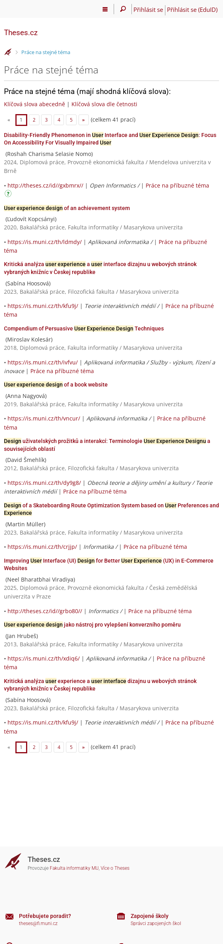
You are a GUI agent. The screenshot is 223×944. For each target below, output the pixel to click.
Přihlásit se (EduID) (192, 9)
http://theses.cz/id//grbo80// (44, 611)
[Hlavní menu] (105, 9)
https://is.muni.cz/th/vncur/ (43, 418)
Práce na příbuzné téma (177, 185)
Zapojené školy (150, 916)
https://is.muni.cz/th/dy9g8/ (44, 482)
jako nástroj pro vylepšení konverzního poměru (92, 624)
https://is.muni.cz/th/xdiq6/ (43, 658)
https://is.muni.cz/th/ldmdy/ (44, 242)
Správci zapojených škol (156, 923)
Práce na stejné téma (45, 52)
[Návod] (9, 194)
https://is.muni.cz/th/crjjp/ (42, 546)
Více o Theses (115, 868)
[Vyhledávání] (123, 9)
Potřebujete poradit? (45, 916)
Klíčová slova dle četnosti (104, 104)
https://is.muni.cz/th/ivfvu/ (42, 362)
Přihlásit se (148, 9)
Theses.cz (20, 32)
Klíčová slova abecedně (34, 104)
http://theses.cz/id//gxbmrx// (45, 185)
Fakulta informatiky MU (74, 868)
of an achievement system (67, 208)
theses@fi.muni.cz (38, 923)
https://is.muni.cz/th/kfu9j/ (42, 306)
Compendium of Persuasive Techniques (84, 328)
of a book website (56, 384)
